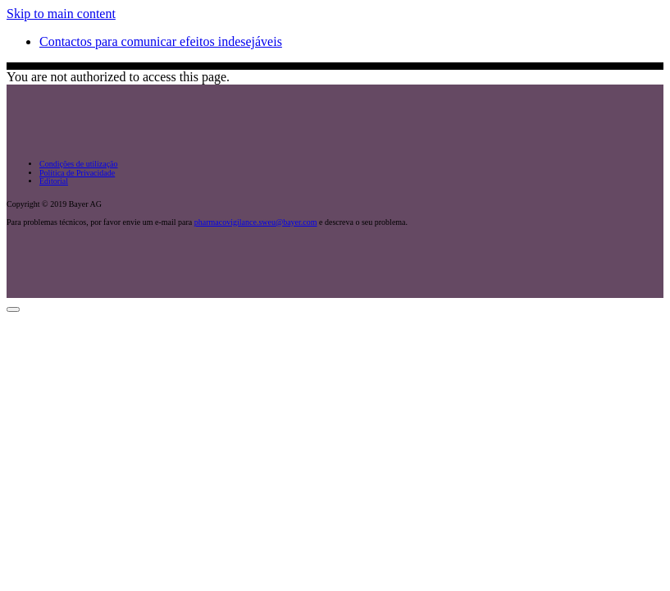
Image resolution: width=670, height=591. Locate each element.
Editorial (53, 181)
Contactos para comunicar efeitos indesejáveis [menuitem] (160, 41)
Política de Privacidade (77, 172)
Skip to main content (61, 14)
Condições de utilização (78, 163)
